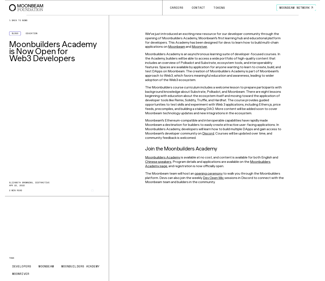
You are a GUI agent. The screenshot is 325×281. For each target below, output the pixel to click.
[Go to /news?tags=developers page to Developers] (21, 266)
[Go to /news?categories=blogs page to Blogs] (15, 33)
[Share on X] (97, 190)
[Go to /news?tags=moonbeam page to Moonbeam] (46, 266)
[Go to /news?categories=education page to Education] (31, 33)
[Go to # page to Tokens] (219, 8)
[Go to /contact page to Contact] (198, 8)
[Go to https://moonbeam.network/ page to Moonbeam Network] (296, 8)
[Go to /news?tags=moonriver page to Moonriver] (21, 274)
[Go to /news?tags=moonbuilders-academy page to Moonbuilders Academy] (80, 266)
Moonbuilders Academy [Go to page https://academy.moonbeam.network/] (162, 157)
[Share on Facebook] (92, 190)
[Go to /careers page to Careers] (176, 8)
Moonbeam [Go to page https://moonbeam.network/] (176, 47)
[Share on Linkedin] (103, 190)
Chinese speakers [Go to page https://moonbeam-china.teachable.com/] (158, 162)
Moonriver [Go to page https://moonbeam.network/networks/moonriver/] (199, 47)
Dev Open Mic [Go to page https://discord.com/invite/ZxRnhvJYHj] (213, 178)
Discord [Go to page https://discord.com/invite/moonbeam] (208, 133)
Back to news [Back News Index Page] (18, 20)
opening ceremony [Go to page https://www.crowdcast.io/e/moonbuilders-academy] (209, 173)
